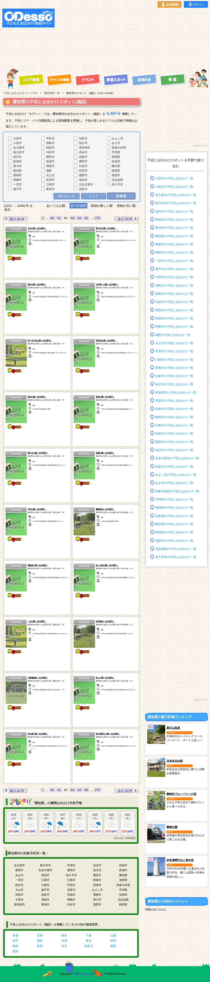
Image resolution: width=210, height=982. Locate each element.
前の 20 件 (13, 219)
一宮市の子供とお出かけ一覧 (174, 260)
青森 (15, 935)
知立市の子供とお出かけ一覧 (174, 384)
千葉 (89, 935)
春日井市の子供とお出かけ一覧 (175, 203)
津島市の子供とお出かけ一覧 (174, 285)
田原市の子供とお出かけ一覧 (174, 433)
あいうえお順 (55, 205)
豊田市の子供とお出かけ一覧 (174, 310)
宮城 (40, 935)
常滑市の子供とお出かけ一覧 (174, 351)
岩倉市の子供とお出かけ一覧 (174, 408)
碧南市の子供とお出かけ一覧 (174, 293)
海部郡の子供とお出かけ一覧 (174, 507)
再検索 (121, 196)
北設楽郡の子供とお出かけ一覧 (175, 548)
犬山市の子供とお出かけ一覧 (174, 343)
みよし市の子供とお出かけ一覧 (175, 474)
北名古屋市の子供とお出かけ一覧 (177, 458)
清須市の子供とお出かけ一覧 (174, 450)
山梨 (113, 935)
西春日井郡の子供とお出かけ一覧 (177, 491)
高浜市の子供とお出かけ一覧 (174, 400)
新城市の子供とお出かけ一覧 (174, 219)
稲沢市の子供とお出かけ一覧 (174, 211)
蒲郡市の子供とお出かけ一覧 (174, 540)
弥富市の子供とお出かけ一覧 (174, 466)
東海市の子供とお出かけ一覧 (174, 367)
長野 (113, 946)
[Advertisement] (109, 38)
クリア (93, 196)
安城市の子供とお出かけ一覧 (174, 318)
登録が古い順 (127, 205)
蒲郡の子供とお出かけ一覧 (172, 334)
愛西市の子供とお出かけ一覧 (174, 441)
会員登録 (170, 5)
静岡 (113, 940)
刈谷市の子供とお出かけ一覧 (174, 301)
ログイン (196, 5)
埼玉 (64, 946)
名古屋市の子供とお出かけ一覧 (175, 195)
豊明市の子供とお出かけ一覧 (174, 417)
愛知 (15, 951)
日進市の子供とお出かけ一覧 (174, 425)
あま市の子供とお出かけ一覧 (174, 483)
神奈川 (88, 946)
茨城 (64, 940)
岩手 (15, 940)
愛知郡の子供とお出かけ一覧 (174, 236)
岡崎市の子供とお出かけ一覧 (174, 252)
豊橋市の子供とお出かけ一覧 (174, 244)
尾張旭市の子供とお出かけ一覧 (175, 392)
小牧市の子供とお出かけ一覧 (174, 186)
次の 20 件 (128, 219)
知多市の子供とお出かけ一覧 (174, 376)
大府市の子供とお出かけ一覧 (174, 178)
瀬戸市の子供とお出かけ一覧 (174, 269)
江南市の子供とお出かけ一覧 (174, 359)
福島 (40, 940)
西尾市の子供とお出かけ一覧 (174, 326)
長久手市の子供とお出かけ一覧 (175, 557)
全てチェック (66, 196)
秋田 (15, 946)
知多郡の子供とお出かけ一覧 (174, 515)
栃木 (64, 935)
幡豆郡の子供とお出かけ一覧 (174, 524)
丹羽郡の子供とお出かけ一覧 (174, 499)
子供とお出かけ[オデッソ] (87, 973)
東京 (89, 940)
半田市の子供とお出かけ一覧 (174, 277)
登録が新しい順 (102, 205)
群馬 (40, 946)
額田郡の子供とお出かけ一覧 (174, 532)
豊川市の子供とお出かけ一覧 (174, 227)
